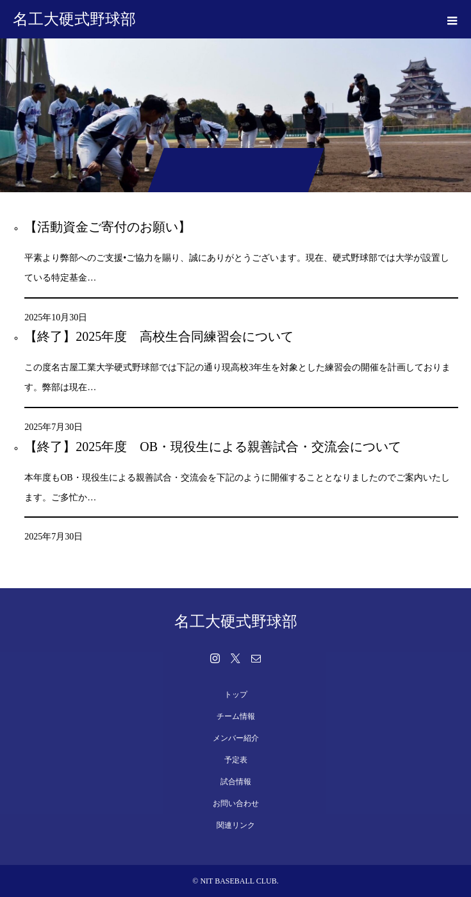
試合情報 (235, 781)
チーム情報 (236, 716)
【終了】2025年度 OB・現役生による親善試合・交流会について (212, 447)
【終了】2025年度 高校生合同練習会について (158, 336)
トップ (235, 694)
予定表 (235, 759)
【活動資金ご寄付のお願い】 (107, 227)
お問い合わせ (236, 803)
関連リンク (236, 825)
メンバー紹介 (236, 738)
